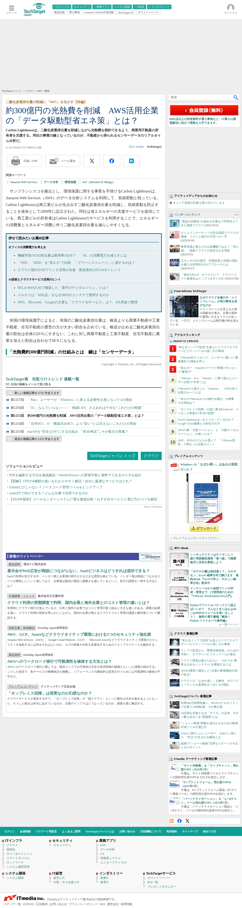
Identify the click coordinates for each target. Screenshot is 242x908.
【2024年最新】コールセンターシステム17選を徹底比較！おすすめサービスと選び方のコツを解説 (83, 499)
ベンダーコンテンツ (187, 214)
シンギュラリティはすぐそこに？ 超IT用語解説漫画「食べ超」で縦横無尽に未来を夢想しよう (213, 558)
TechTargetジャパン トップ (112, 456)
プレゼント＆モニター (161, 886)
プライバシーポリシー (83, 904)
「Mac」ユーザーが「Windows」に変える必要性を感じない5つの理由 (79, 400)
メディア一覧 (12, 904)
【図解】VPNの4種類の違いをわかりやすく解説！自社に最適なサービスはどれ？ (70, 481)
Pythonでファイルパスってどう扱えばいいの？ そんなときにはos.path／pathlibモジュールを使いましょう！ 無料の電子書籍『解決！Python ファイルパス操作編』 (213, 612)
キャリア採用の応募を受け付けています (199, 203)
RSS (172, 821)
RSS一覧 (152, 882)
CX (102, 853)
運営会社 (113, 904)
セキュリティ (62, 845)
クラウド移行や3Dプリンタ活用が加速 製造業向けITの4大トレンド (69, 270)
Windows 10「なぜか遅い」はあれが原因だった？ (208, 467)
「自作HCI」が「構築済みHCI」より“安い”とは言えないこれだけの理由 (82, 423)
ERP (103, 845)
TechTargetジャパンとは (99, 831)
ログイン (9, 831)
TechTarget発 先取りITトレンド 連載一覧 (42, 379)
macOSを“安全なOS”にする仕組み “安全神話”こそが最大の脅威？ (78, 431)
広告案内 (42, 904)
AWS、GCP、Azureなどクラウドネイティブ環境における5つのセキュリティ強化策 (79, 634)
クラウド (151, 456)
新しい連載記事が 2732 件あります (36, 393)
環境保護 (70, 182)
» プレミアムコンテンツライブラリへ (195, 538)
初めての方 (209, 831)
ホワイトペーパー (158, 878)
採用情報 (126, 904)
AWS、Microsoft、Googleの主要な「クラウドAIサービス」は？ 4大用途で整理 (77, 302)
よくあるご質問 (71, 831)
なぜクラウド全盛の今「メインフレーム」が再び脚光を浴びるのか (218, 301)
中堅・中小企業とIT (66, 882)
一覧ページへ (230, 624)
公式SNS (28, 904)
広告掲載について (150, 831)
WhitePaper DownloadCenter (150, 557)
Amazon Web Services (24, 182)
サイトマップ (190, 831)
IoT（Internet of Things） (98, 182)
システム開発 (15, 878)
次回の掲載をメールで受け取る (31, 384)
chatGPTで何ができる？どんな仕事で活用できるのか (49, 493)
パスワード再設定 (46, 831)
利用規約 (171, 831)
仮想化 (11, 849)
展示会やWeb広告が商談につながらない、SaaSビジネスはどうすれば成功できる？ (78, 571)
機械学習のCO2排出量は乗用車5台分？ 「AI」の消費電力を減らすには (72, 255)
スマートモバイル (18, 858)
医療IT (104, 878)
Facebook (179, 821)
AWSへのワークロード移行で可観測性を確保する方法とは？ (59, 661)
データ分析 (51, 182)
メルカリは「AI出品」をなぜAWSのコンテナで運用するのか (63, 295)
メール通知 (68, 161)
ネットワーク (15, 862)
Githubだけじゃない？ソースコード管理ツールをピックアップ (56, 487)
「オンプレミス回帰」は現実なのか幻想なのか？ (49, 693)
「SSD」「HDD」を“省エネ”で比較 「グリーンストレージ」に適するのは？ (76, 263)
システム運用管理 (18, 866)
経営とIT (59, 878)
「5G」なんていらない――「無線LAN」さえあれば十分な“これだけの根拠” (85, 408)
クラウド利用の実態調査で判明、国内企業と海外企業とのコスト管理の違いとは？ (78, 603)
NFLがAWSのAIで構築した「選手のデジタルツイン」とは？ (63, 288)
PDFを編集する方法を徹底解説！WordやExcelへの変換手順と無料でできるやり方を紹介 (75, 475)
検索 (236, 97)
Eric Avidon (137, 146)
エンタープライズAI (113, 862)
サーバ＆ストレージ (20, 853)
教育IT (104, 882)
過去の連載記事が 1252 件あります (36, 439)
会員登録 (25, 831)
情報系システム (110, 858)
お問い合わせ (127, 831)
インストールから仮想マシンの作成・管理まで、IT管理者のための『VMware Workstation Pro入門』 (212, 592)
